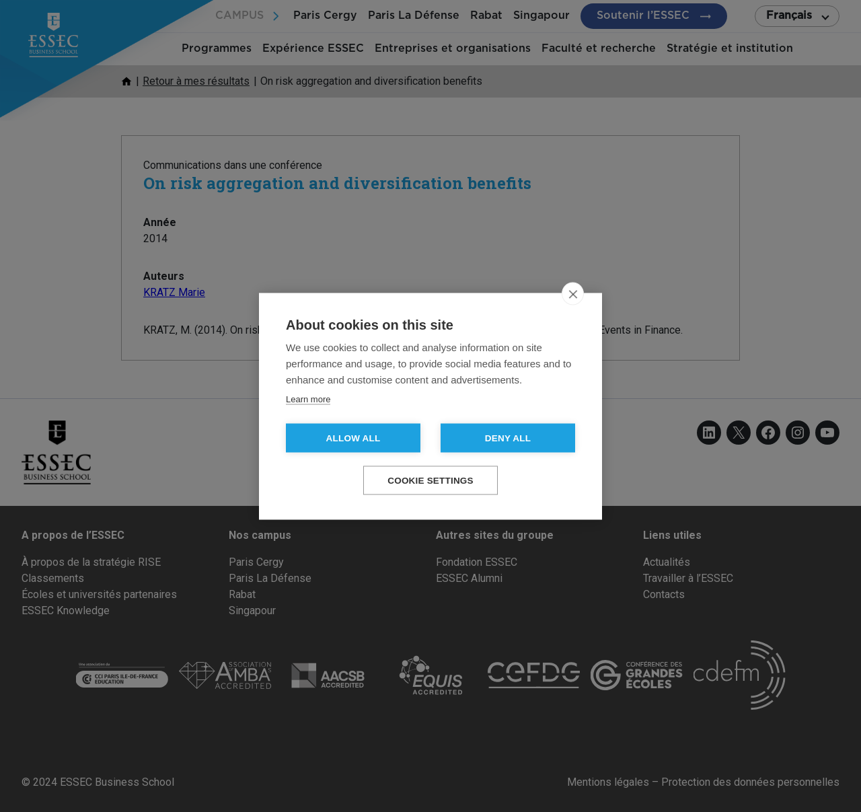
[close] (573, 293)
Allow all (353, 438)
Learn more (308, 399)
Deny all (508, 438)
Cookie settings (430, 480)
